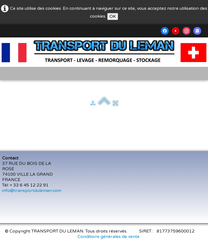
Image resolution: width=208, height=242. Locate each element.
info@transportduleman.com (31, 190)
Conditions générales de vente (108, 236)
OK (112, 16)
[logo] (9, 45)
